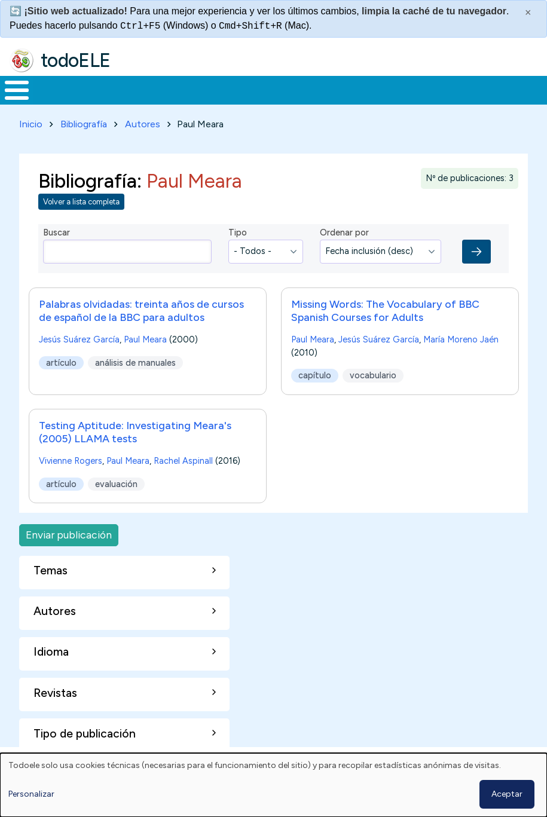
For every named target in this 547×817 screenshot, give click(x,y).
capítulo (314, 373)
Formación (134, 89)
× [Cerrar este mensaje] (528, 13)
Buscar (481, 89)
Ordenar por (344, 230)
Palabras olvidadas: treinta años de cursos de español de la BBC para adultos (141, 308)
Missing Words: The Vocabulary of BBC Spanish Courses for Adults (385, 308)
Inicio (10, 89)
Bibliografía (83, 121)
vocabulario (373, 373)
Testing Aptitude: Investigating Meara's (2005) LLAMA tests (135, 430)
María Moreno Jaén (461, 337)
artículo (61, 360)
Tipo (237, 230)
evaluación (116, 481)
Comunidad (428, 89)
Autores (142, 121)
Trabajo (206, 89)
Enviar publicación (69, 533)
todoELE (76, 60)
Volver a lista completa (81, 199)
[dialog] (273, 785)
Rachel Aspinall (183, 458)
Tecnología (348, 89)
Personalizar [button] (31, 794)
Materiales (57, 89)
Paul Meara (145, 337)
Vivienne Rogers (70, 458)
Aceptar (506, 794)
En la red (272, 89)
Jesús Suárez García (79, 337)
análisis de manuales (135, 360)
